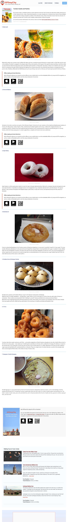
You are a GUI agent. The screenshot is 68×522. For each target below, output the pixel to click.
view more (31, 476)
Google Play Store (40, 414)
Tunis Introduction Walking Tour (30, 465)
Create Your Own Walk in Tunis (30, 452)
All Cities (40, 3)
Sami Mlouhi (37, 339)
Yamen (37, 244)
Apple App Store (31, 414)
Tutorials (57, 3)
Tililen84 (37, 292)
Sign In (64, 3)
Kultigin (37, 122)
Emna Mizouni (37, 386)
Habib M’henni (37, 183)
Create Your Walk (48, 3)
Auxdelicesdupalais (23, 21)
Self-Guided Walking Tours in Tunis (50, 20)
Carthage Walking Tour (28, 486)
